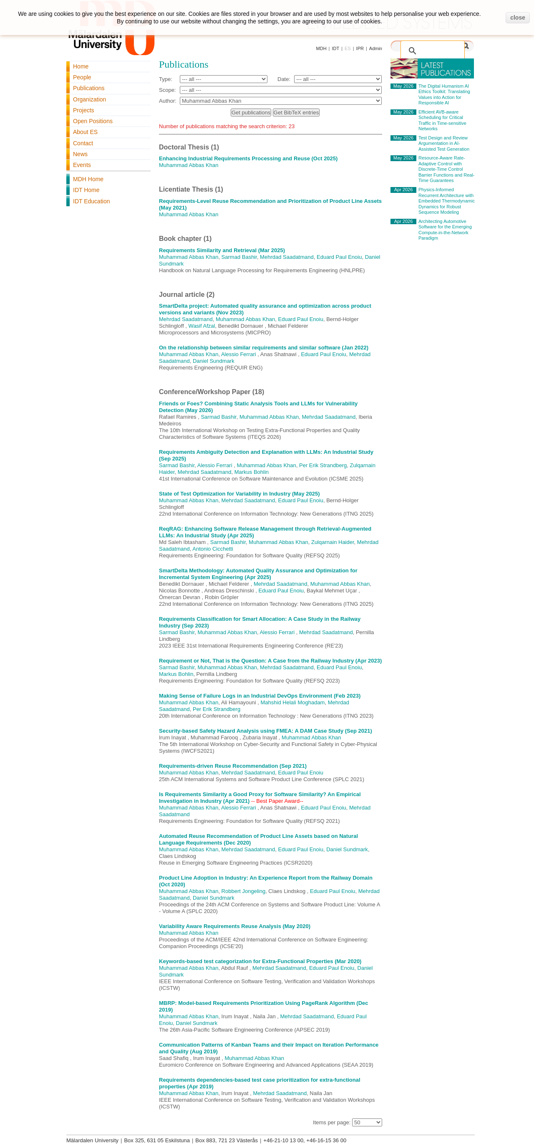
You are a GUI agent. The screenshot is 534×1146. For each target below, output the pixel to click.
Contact (83, 143)
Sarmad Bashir (239, 257)
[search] (434, 47)
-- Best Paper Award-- (277, 801)
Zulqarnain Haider (332, 542)
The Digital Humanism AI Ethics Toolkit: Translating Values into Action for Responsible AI (444, 94)
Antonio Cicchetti (212, 549)
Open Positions (93, 121)
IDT (335, 48)
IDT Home (86, 190)
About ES (85, 132)
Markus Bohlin (251, 472)
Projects (83, 110)
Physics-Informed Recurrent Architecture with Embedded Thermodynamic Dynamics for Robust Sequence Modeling (446, 201)
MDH (321, 48)
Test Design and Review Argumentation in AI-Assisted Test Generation (443, 143)
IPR (360, 48)
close (517, 17)
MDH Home (88, 179)
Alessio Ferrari (238, 354)
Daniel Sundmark (213, 361)
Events (82, 165)
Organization (89, 99)
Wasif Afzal (202, 326)
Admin (375, 48)
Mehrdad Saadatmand (287, 257)
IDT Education (91, 201)
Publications (89, 88)
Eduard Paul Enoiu (339, 257)
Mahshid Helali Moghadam (293, 702)
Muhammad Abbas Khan (188, 165)
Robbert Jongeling (244, 891)
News (80, 154)
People (82, 77)
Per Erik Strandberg (323, 465)
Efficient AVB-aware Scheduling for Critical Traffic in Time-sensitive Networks (442, 120)
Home (80, 66)
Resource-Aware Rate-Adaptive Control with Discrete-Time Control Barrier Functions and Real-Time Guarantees (446, 169)
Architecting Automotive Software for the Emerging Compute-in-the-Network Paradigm (445, 230)
